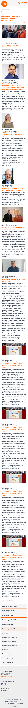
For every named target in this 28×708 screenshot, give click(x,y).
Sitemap (7, 703)
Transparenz (14, 706)
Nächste (11, 600)
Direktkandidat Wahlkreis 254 (9, 645)
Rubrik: (3, 11)
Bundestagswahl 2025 (9, 610)
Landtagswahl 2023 (8, 624)
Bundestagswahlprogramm (9, 658)
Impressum (12, 703)
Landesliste (5, 649)
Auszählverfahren (7, 662)
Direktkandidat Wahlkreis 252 (9, 641)
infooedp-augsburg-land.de (8, 676)
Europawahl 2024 (7, 615)
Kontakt (4, 690)
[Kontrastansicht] (19, 3)
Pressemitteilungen (7, 654)
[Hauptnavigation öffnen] (25, 3)
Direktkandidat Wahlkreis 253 (9, 637)
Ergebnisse (5, 633)
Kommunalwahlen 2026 (9, 606)
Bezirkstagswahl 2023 (9, 620)
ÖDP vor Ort (5, 688)
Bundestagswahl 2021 (9, 629)
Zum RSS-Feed (22, 22)
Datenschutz (20, 703)
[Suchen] (22, 3)
